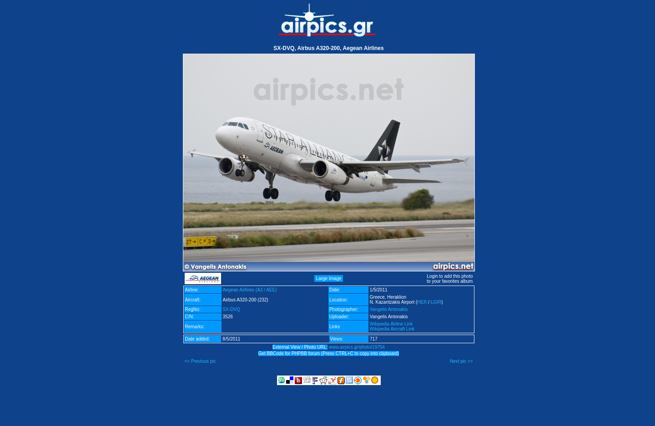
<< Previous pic (200, 361)
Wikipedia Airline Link (391, 323)
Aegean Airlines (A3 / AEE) (250, 289)
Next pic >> (461, 361)
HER (422, 302)
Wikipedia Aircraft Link (392, 328)
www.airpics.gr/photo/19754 (357, 347)
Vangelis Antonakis (389, 309)
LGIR (436, 302)
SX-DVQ (231, 309)
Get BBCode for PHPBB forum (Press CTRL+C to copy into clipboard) (328, 353)
